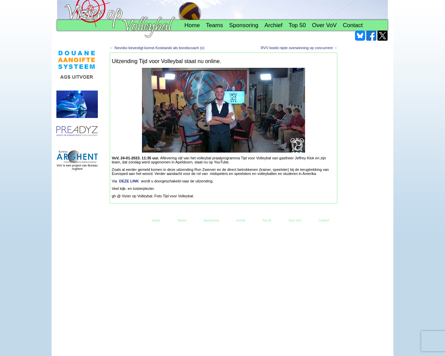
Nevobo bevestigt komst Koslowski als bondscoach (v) (157, 48)
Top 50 (297, 25)
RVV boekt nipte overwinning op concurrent (299, 48)
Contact (353, 25)
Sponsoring (243, 25)
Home (192, 25)
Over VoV (324, 25)
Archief (273, 25)
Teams (214, 25)
